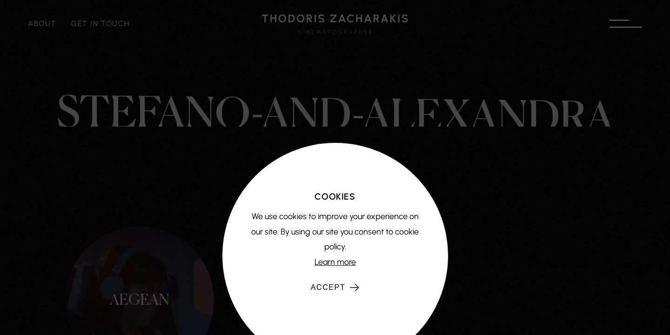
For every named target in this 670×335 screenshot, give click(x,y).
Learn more (335, 262)
